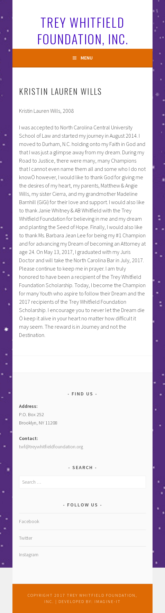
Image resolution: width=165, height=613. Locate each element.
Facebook (29, 521)
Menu (87, 58)
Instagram (28, 554)
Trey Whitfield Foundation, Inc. (82, 30)
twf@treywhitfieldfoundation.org (51, 446)
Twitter (25, 538)
